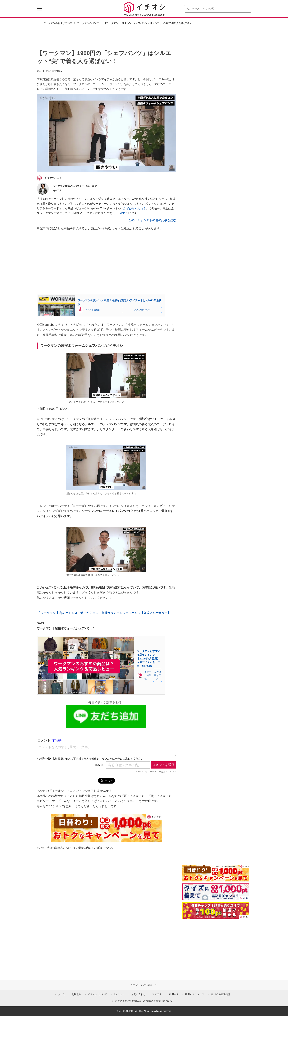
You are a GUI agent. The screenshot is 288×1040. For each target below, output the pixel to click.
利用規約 (76, 994)
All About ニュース (194, 994)
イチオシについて (97, 994)
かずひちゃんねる (134, 208)
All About (173, 994)
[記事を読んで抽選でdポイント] (215, 910)
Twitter (122, 213)
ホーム (61, 994)
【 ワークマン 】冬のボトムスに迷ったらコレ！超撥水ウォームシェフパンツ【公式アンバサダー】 (103, 613)
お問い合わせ (138, 994)
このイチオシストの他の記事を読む (152, 220)
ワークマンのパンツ (88, 23)
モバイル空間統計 (220, 994)
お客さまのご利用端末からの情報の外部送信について (144, 1001)
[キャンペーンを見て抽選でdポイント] (215, 878)
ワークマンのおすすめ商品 (57, 23)
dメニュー (119, 994)
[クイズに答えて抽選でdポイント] (215, 891)
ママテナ (157, 994)
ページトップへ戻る (144, 984)
